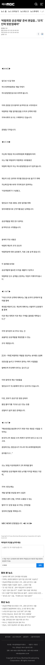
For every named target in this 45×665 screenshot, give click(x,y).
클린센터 (26, 637)
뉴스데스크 (24, 11)
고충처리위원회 (35, 637)
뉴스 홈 (4, 11)
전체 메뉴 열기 (41, 4)
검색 (35, 4)
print (42, 34)
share (38, 34)
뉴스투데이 (34, 11)
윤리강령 (7, 637)
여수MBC (8, 4)
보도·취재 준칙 (16, 637)
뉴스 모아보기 (13, 11)
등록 (40, 565)
